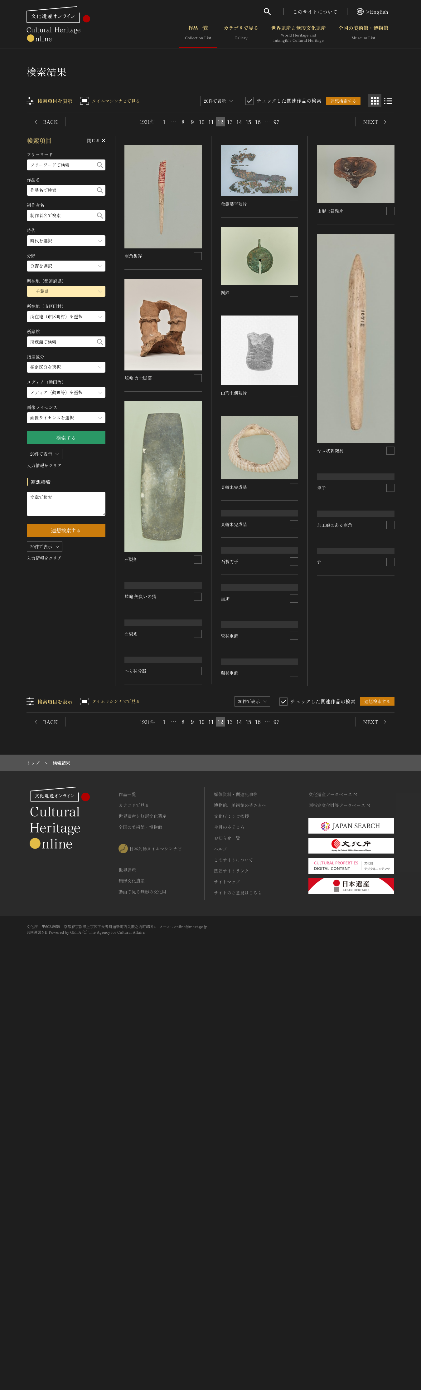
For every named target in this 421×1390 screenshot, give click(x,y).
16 (258, 122)
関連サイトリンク (231, 1288)
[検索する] (100, 164)
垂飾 (225, 760)
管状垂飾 (230, 852)
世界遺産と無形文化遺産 (298, 34)
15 (248, 122)
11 (211, 122)
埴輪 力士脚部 (138, 378)
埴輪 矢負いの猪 (237, 659)
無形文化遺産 (132, 1298)
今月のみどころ (229, 1245)
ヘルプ (220, 1267)
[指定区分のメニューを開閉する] (66, 367)
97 (276, 122)
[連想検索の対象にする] (198, 256)
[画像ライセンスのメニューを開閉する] (66, 417)
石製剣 (131, 709)
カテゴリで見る (241, 34)
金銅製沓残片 (234, 204)
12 (220, 122)
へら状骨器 (136, 977)
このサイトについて (315, 11)
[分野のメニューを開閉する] (66, 266)
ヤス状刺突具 (330, 450)
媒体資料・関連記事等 (236, 1212)
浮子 (321, 581)
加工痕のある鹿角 (334, 755)
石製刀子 (133, 621)
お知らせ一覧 (227, 1256)
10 (202, 122)
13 (230, 122)
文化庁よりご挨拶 (231, 1234)
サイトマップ (227, 1299)
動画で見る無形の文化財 (143, 1309)
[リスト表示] (387, 100)
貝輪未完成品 (234, 487)
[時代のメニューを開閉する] (66, 240)
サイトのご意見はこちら (238, 1310)
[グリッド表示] (374, 100)
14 (239, 122)
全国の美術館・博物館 (363, 34)
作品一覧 (198, 34)
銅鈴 (225, 292)
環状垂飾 (230, 956)
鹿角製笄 (133, 256)
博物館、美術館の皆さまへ (240, 1223)
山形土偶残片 (234, 392)
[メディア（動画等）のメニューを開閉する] (66, 392)
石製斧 (131, 559)
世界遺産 (127, 1288)
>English (372, 11)
